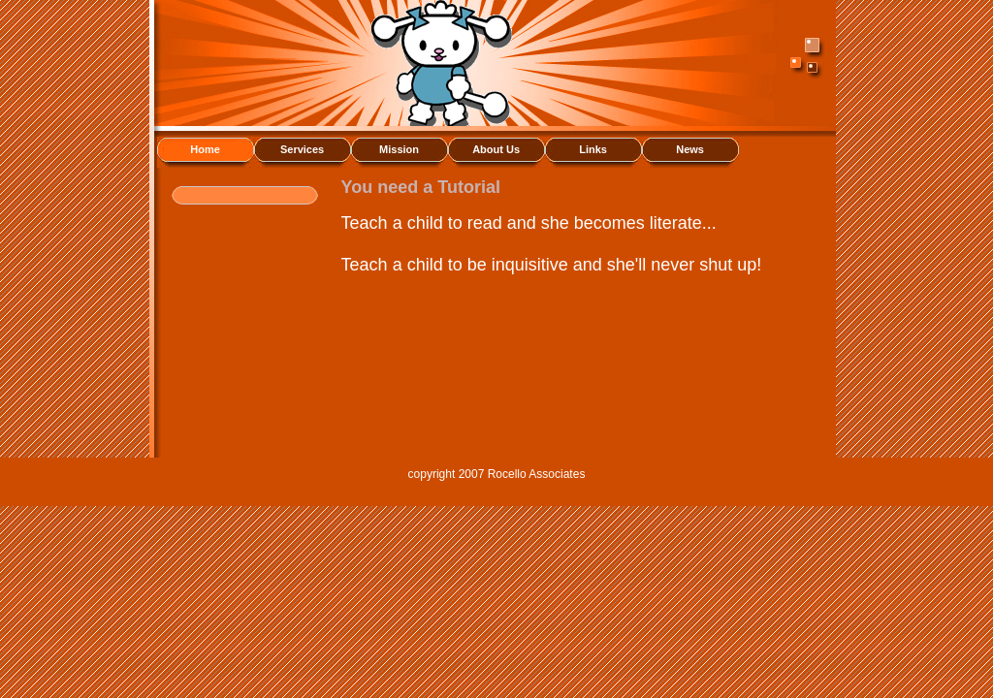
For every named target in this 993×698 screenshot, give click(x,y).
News (690, 149)
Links (593, 149)
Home (205, 149)
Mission (399, 149)
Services (302, 149)
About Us (496, 149)
